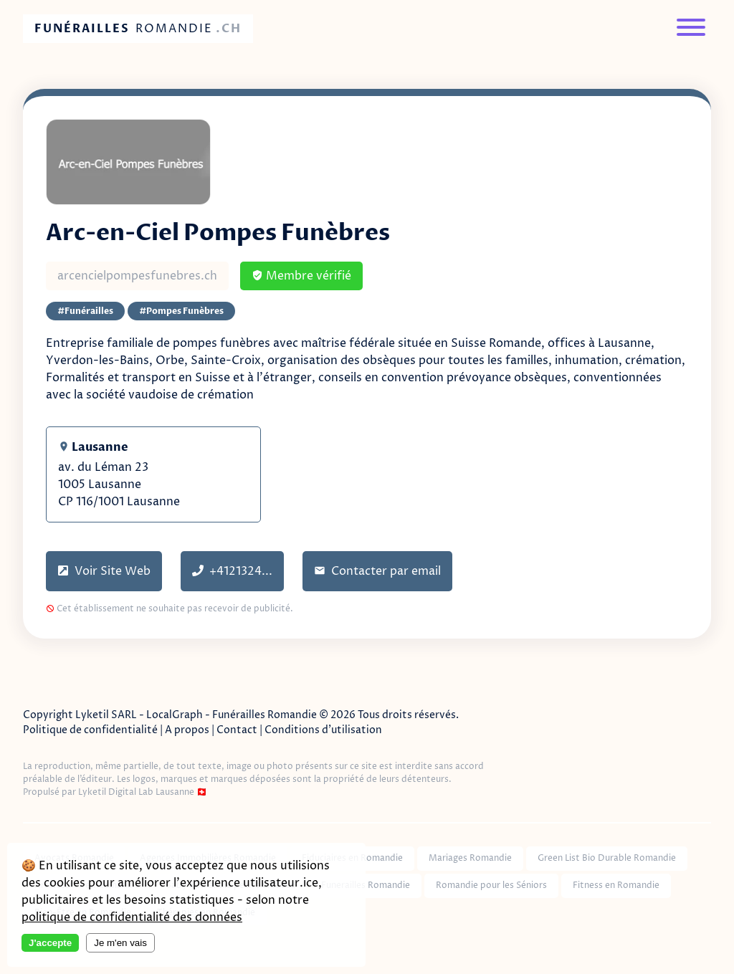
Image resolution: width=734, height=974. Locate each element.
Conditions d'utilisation (323, 730)
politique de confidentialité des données (132, 917)
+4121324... (232, 571)
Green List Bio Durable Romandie (607, 858)
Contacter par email (377, 571)
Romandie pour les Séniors (491, 885)
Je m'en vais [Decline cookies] (120, 942)
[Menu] (691, 29)
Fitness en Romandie (616, 885)
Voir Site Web (104, 571)
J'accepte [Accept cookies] (50, 942)
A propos (187, 730)
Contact (236, 730)
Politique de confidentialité (90, 730)
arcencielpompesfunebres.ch (137, 276)
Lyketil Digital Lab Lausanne (136, 792)
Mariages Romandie (470, 858)
